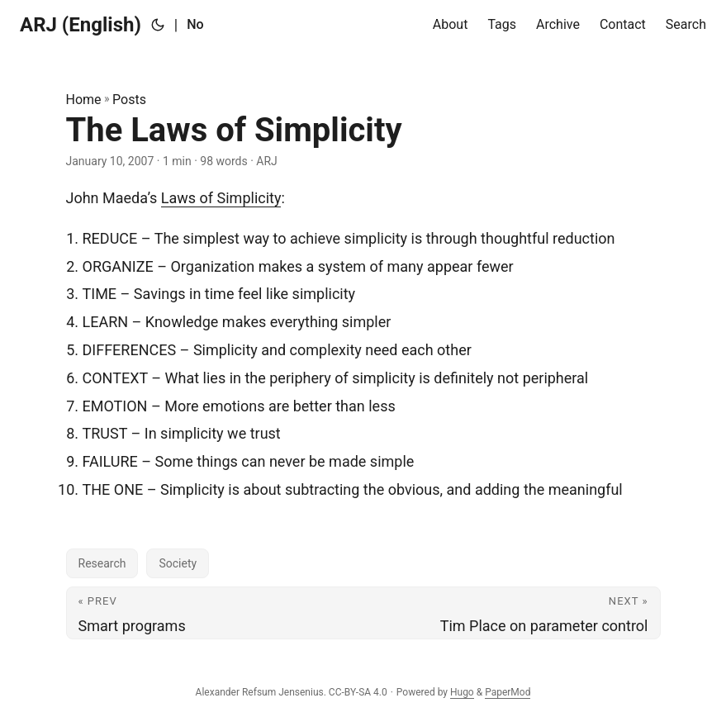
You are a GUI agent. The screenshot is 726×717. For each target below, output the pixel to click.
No (195, 24)
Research (102, 563)
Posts (129, 99)
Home (84, 99)
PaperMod (507, 692)
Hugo (462, 692)
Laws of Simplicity (221, 198)
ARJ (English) (80, 24)
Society (178, 563)
